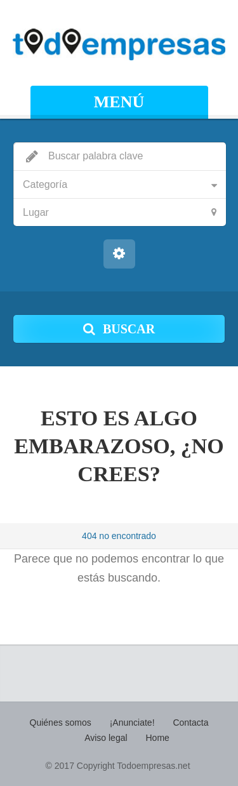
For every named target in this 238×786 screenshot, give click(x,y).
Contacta (190, 722)
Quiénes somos (60, 722)
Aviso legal (105, 738)
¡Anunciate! (132, 722)
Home (157, 738)
